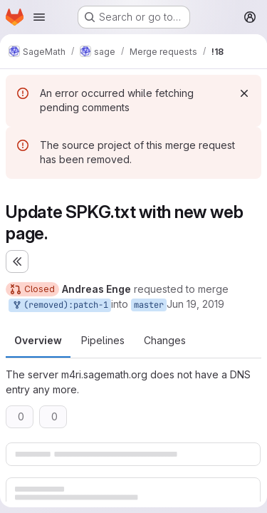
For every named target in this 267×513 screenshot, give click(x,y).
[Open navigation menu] (39, 17)
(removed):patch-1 (59, 305)
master (149, 305)
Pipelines (103, 340)
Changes (165, 340)
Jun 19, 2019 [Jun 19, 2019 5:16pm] (195, 304)
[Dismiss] (244, 93)
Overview (38, 340)
